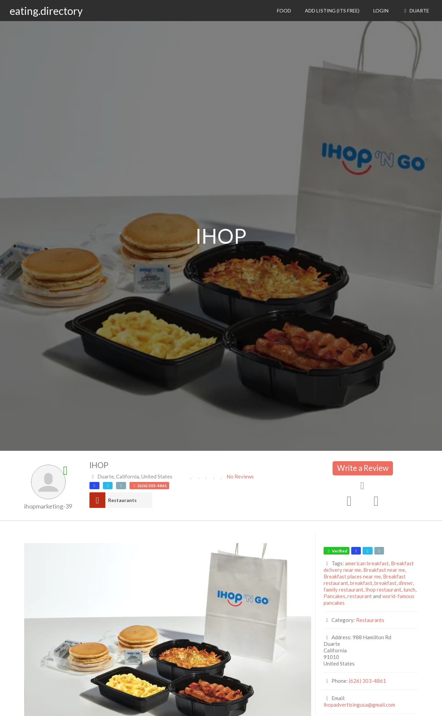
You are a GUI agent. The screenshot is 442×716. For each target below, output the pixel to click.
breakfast (361, 583)
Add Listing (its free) (332, 10)
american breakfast (367, 563)
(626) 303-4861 (367, 681)
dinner (405, 583)
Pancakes (334, 596)
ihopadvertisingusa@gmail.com (359, 704)
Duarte (415, 10)
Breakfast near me (384, 570)
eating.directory (46, 10)
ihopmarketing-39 (48, 506)
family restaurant (343, 589)
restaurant (359, 596)
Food (284, 10)
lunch (409, 589)
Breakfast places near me (352, 576)
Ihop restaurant (383, 589)
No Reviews (240, 476)
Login (380, 10)
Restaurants (122, 500)
